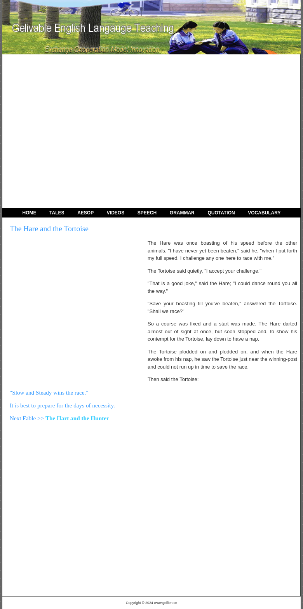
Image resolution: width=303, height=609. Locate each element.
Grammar (182, 213)
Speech (147, 213)
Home (29, 213)
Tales (56, 213)
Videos (115, 213)
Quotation (221, 213)
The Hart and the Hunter (77, 418)
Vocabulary (264, 213)
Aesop (85, 213)
